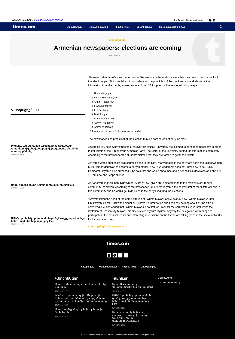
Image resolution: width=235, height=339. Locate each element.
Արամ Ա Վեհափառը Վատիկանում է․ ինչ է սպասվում (132, 285)
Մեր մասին (178, 20)
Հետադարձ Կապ (194, 20)
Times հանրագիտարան (172, 27)
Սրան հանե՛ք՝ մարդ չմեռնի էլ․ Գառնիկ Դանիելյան (42, 185)
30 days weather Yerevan (49, 20)
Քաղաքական (74, 27)
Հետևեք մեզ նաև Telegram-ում (107, 226)
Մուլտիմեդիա (144, 27)
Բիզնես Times (122, 27)
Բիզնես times (129, 267)
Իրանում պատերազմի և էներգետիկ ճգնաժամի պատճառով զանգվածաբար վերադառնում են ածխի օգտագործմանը (44, 149)
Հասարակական (98, 27)
